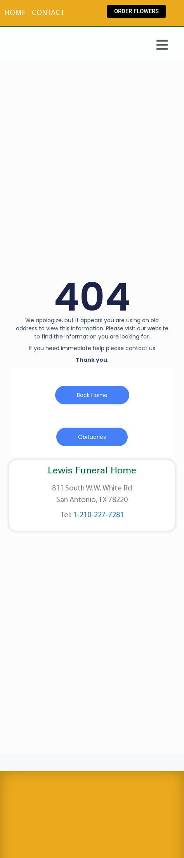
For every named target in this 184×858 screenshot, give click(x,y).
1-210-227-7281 (98, 515)
